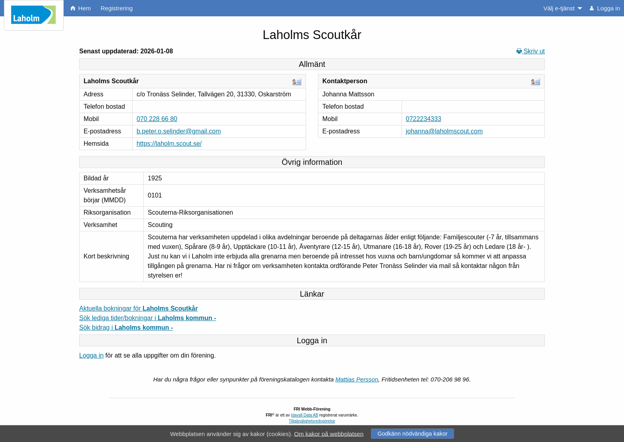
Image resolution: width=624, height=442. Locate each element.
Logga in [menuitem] (605, 8)
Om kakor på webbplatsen (328, 433)
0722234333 (423, 118)
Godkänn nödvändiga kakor (412, 433)
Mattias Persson (356, 379)
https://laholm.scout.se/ (169, 143)
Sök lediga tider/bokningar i (147, 318)
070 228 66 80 (156, 118)
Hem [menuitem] (81, 8)
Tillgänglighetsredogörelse (312, 421)
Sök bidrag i (126, 327)
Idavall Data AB (304, 415)
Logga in (91, 355)
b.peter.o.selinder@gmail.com (178, 131)
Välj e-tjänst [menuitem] (558, 8)
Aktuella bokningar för (138, 308)
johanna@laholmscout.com (444, 131)
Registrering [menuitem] (117, 8)
